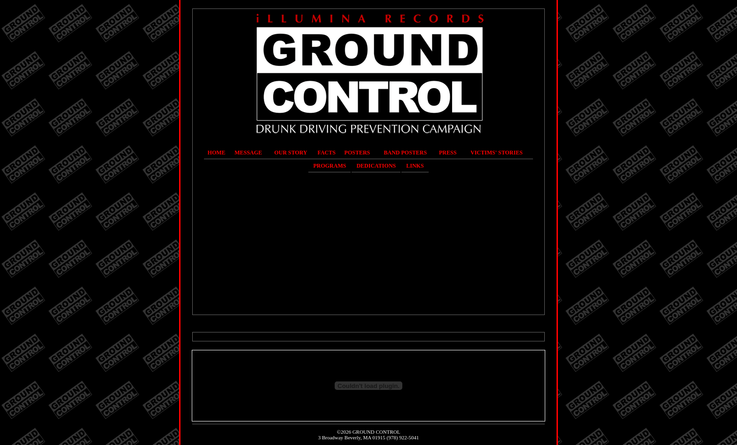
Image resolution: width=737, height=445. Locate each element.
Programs (329, 165)
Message (248, 152)
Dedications (376, 165)
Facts (327, 152)
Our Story (290, 152)
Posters (357, 152)
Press (447, 152)
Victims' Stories (496, 152)
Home (217, 152)
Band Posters (405, 152)
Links (414, 165)
